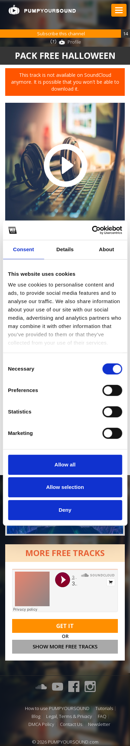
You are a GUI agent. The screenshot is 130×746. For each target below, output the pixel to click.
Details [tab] (65, 249)
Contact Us (71, 724)
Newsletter (99, 724)
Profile (74, 42)
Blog (36, 716)
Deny (65, 510)
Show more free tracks (65, 646)
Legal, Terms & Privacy (69, 716)
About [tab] (106, 249)
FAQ (102, 716)
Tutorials (104, 708)
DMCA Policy (41, 724)
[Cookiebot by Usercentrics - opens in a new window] (92, 230)
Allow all (65, 464)
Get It (65, 626)
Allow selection (65, 487)
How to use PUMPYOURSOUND (57, 708)
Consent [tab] (23, 249)
